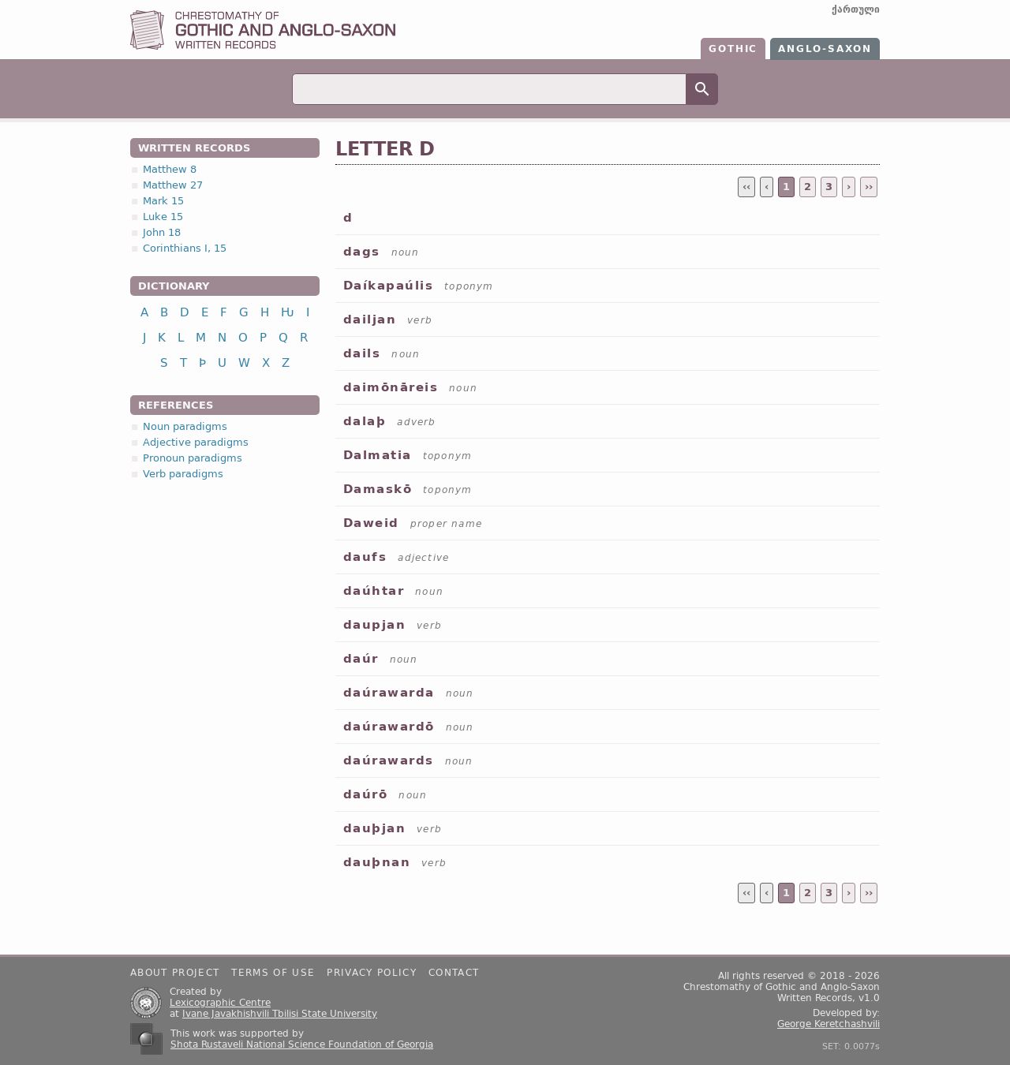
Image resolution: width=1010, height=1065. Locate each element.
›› (869, 186)
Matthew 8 (169, 169)
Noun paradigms (185, 426)
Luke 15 (163, 216)
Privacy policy (372, 972)
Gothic (733, 48)
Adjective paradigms (196, 442)
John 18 (162, 232)
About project (174, 972)
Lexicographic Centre (220, 1002)
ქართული (856, 9)
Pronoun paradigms (192, 458)
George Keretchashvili (828, 1024)
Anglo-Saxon (825, 48)
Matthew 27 (173, 185)
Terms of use (273, 972)
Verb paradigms (183, 474)
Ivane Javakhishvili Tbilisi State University (279, 1013)
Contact (453, 972)
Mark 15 (163, 201)
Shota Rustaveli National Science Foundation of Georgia (301, 1044)
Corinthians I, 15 (184, 248)
